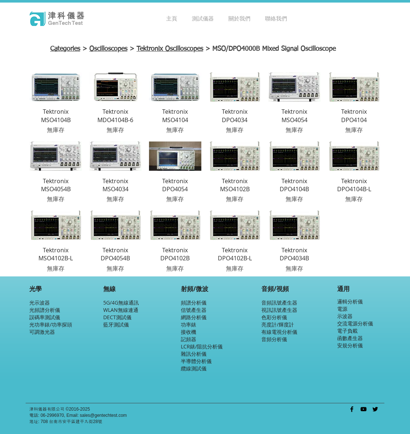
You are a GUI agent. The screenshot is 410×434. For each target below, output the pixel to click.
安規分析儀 (350, 345)
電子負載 (347, 330)
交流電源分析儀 (355, 323)
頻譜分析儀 (193, 302)
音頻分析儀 (274, 339)
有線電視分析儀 (279, 331)
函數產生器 (350, 338)
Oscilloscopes (108, 49)
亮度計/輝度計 (277, 324)
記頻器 (188, 339)
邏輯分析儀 (350, 301)
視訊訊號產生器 (279, 309)
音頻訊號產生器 (279, 302)
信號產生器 (193, 309)
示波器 (345, 316)
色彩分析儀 (274, 317)
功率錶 (188, 324)
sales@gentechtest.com (103, 415)
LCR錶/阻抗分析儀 (202, 346)
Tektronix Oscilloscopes (170, 49)
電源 (342, 308)
